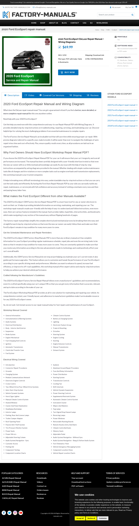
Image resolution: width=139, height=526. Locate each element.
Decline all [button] (91, 518)
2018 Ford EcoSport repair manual (121, 126)
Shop (102, 30)
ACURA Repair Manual (11, 478)
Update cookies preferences (118, 482)
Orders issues (42, 490)
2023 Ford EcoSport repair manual (121, 105)
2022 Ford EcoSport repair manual (121, 110)
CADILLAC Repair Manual (13, 498)
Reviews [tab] (93, 95)
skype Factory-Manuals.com (16, 7)
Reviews (40, 498)
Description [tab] (11, 95)
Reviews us (41, 494)
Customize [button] (103, 518)
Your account (77, 478)
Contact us (41, 486)
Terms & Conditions (90, 513)
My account (115, 7)
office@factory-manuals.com (44, 7)
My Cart (130, 7)
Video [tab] (29, 95)
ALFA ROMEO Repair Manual (14, 482)
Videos (40, 482)
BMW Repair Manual (10, 490)
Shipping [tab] (76, 95)
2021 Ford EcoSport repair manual (121, 115)
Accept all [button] (80, 518)
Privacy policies (112, 478)
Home (97, 30)
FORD (108, 30)
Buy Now (70, 72)
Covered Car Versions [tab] (52, 95)
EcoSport (114, 30)
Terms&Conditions (114, 486)
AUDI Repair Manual (10, 486)
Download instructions (81, 482)
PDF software (78, 486)
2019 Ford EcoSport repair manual (121, 120)
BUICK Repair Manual (11, 494)
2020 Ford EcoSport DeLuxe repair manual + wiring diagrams (81, 40)
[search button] (132, 14)
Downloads (41, 478)
